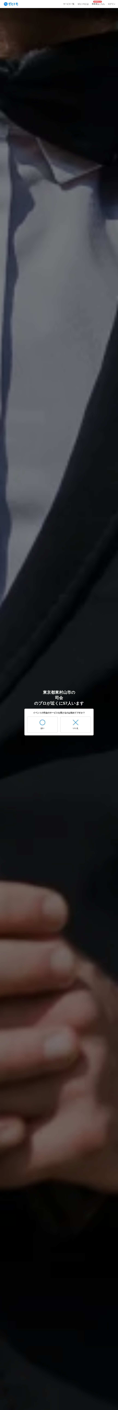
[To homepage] (11, 4)
